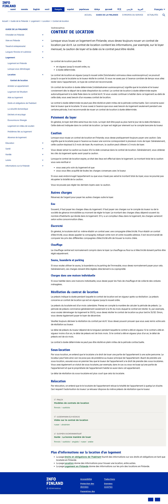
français (58, 9)
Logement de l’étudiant (17, 92)
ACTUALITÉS (152, 15)
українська (84, 9)
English (36, 9)
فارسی (129, 9)
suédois (66, 407)
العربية (140, 9)
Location (12, 75)
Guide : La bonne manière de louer (72, 437)
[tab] (25, 35)
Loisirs (8, 160)
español (70, 9)
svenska (24, 9)
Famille (8, 154)
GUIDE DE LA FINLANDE (107, 15)
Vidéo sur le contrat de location (71, 420)
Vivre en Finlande (13, 40)
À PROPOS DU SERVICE (132, 15)
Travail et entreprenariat (15, 46)
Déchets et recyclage (17, 115)
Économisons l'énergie (17, 120)
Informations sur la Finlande (18, 166)
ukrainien (65, 424)
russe (56, 424)
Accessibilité (86, 479)
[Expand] (42, 35)
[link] (9, 4)
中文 (119, 9)
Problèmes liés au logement (20, 132)
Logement (10, 57)
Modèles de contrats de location (71, 403)
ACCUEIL (88, 15)
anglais (75, 442)
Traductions (109, 479)
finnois (57, 407)
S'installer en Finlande (15, 35)
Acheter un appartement (18, 86)
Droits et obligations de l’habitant (22, 103)
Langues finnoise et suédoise (18, 52)
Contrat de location (19, 80)
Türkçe (97, 9)
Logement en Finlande (17, 63)
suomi (13, 9)
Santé (8, 149)
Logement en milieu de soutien (21, 126)
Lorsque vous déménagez (19, 69)
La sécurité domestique (18, 109)
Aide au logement (15, 97)
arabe (90, 442)
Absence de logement (17, 137)
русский (108, 9)
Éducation (10, 143)
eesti (47, 9)
